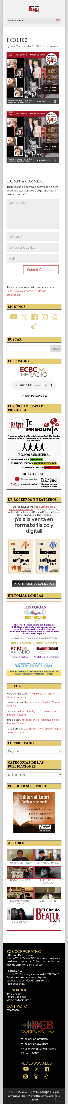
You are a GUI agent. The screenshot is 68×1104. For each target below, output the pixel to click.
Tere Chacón (14, 993)
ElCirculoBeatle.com (20, 955)
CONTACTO (29, 1095)
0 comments (50, 46)
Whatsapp (13, 1010)
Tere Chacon (17, 46)
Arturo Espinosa (16, 997)
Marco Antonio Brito (19, 1000)
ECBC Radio (14, 971)
